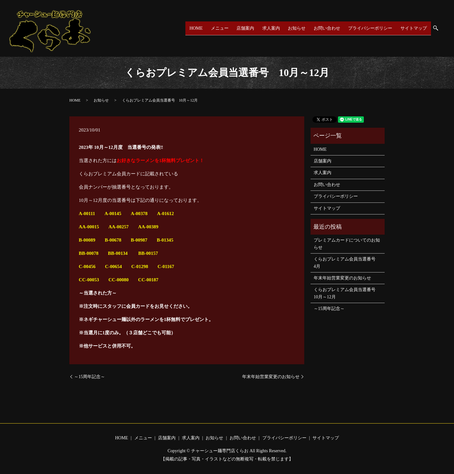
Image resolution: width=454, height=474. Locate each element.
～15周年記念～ (89, 376)
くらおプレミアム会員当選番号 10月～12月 (347, 293)
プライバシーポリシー (369, 28)
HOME (194, 28)
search (438, 28)
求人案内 (268, 28)
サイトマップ (413, 28)
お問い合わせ (324, 28)
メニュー (217, 28)
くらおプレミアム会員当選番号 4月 (347, 262)
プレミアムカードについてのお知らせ (347, 243)
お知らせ (294, 28)
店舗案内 (243, 28)
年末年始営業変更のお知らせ (271, 376)
